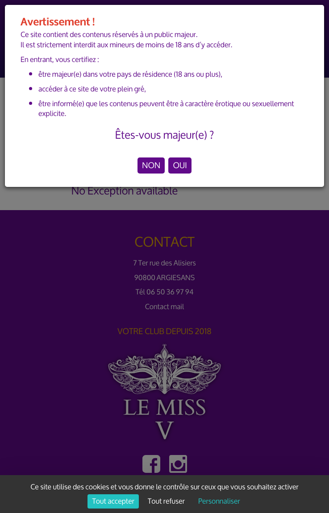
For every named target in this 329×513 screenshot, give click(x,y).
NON (151, 165)
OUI (180, 165)
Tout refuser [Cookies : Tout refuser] (166, 501)
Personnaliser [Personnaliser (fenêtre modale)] (219, 501)
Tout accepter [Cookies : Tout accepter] (113, 501)
